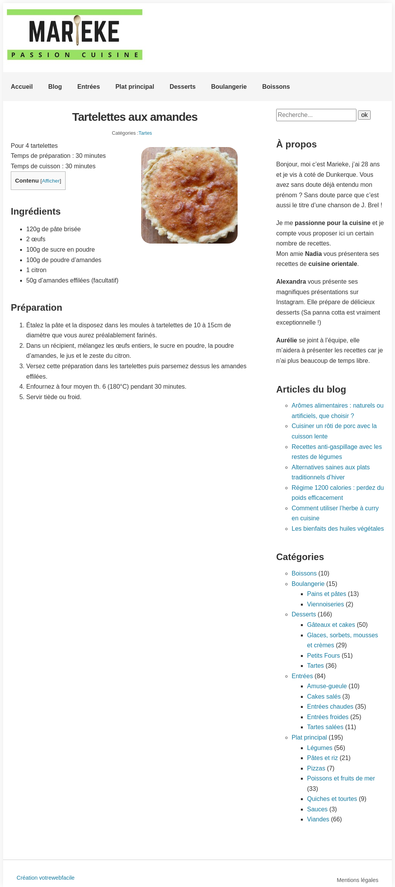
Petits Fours (323, 655)
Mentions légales (357, 880)
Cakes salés (324, 696)
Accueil (22, 86)
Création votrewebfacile (45, 878)
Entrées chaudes (330, 706)
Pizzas (316, 768)
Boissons (276, 86)
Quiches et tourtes (332, 799)
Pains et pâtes (326, 594)
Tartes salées (325, 727)
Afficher (51, 181)
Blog (55, 86)
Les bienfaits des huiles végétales (338, 528)
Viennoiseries (325, 604)
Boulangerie (228, 86)
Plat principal (134, 86)
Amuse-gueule (327, 686)
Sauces (317, 809)
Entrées (88, 86)
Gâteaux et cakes (331, 624)
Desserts (183, 86)
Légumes (320, 748)
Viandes (318, 819)
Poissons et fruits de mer (341, 778)
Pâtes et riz (322, 758)
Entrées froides (328, 717)
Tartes (145, 133)
